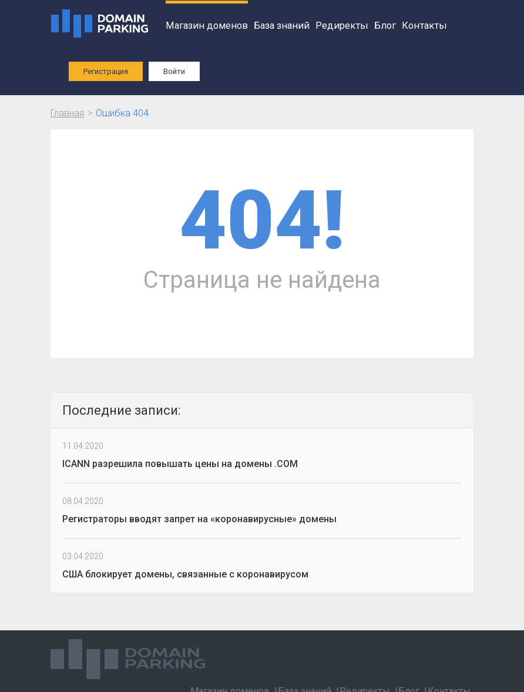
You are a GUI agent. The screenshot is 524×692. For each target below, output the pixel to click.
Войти (174, 71)
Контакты (424, 25)
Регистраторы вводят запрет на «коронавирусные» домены (199, 519)
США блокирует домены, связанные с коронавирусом (185, 574)
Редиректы (341, 25)
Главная (67, 113)
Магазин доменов (207, 25)
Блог (385, 25)
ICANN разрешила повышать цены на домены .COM (180, 463)
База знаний (282, 25)
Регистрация (105, 71)
